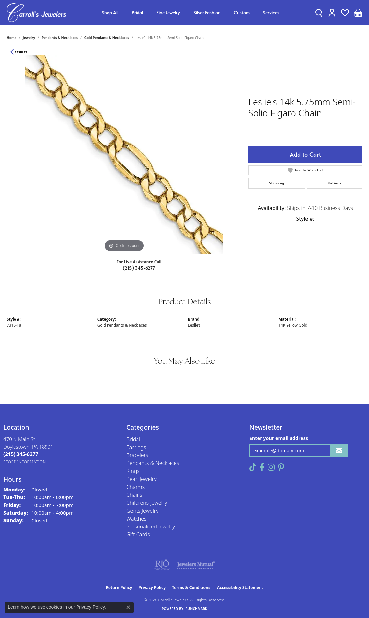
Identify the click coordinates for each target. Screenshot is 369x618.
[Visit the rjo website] (162, 565)
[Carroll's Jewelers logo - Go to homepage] (36, 12)
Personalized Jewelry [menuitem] (150, 526)
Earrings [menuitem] (136, 447)
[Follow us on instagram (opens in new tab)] (271, 467)
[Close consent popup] (128, 607)
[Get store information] (24, 462)
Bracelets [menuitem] (137, 455)
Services (271, 12)
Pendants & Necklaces (60, 37)
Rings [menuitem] (132, 471)
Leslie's (194, 325)
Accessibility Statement (240, 587)
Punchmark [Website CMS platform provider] (196, 608)
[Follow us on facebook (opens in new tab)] (262, 467)
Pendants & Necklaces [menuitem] (152, 463)
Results (21, 52)
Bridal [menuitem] (133, 439)
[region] (124, 154)
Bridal (137, 12)
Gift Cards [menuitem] (138, 534)
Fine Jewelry (168, 12)
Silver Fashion (207, 12)
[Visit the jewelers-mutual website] (196, 565)
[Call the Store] (20, 454)
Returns (334, 183)
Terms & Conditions (191, 587)
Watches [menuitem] (136, 518)
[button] (319, 12)
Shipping (276, 183)
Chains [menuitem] (134, 494)
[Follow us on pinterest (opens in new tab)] (281, 467)
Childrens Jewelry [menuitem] (146, 502)
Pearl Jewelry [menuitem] (141, 479)
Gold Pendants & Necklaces (106, 37)
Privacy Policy (152, 587)
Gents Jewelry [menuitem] (142, 510)
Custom (242, 12)
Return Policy (119, 587)
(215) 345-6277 (139, 268)
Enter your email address (278, 438)
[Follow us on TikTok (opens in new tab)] (252, 467)
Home (11, 37)
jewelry (29, 37)
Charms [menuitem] (135, 487)
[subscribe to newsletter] (339, 450)
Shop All (110, 12)
